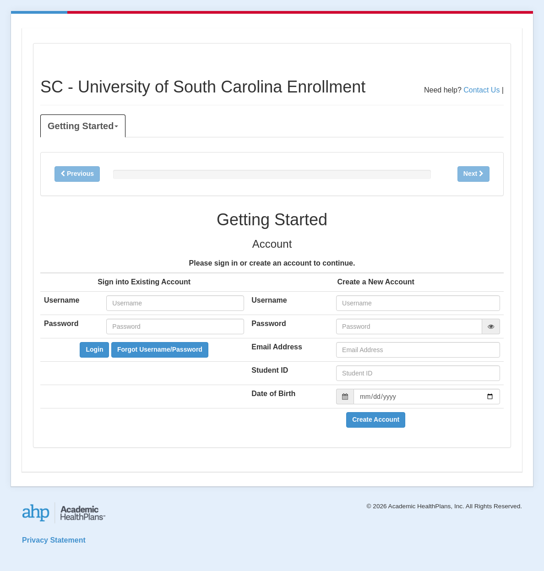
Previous (77, 173)
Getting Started (83, 126)
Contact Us (481, 90)
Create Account (375, 419)
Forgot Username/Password (159, 349)
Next (473, 173)
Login (94, 349)
